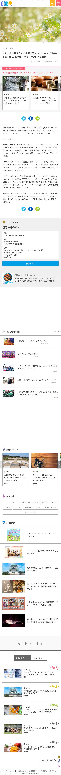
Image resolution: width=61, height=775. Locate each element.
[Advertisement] (30, 308)
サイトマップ (9, 771)
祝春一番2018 (50, 507)
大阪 (5, 48)
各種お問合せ (33, 771)
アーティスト (9, 502)
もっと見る (57, 331)
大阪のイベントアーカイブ (25, 275)
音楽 (11, 48)
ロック (17, 507)
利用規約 (44, 771)
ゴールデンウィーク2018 (28, 502)
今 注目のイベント (22, 658)
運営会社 (53, 771)
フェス (54, 502)
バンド (44, 502)
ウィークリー (39, 658)
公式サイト (30, 263)
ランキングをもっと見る (49, 760)
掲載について (21, 771)
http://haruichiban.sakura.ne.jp (51, 43)
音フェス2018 (30, 512)
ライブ (7, 507)
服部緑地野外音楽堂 (33, 507)
